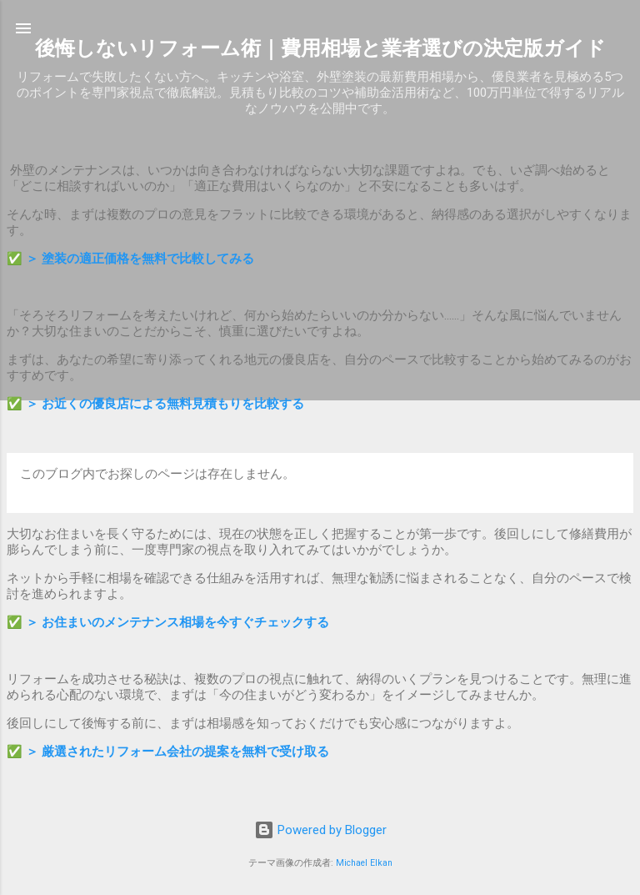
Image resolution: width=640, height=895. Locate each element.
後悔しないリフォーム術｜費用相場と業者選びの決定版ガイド (320, 48)
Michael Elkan (364, 862)
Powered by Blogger (320, 829)
